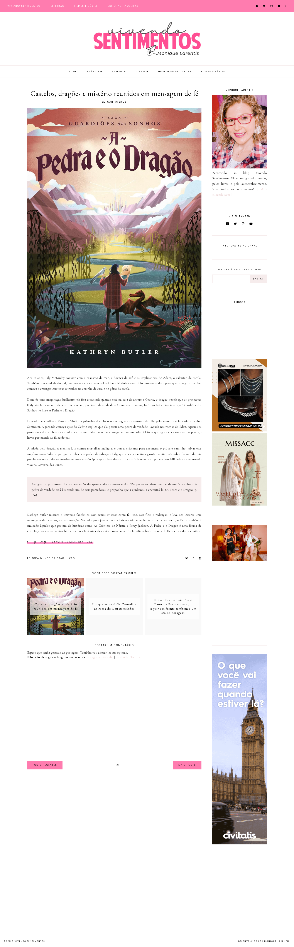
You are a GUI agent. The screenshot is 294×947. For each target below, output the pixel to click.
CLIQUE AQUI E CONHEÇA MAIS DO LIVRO (60, 542)
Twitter (135, 657)
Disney (140, 71)
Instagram (93, 657)
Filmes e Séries (86, 6)
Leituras (57, 6)
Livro (70, 558)
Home (73, 71)
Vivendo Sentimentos (24, 6)
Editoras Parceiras (123, 6)
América (93, 71)
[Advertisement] (239, 608)
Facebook (122, 657)
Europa (117, 71)
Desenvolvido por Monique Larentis (264, 941)
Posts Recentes (45, 765)
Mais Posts (187, 765)
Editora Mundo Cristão (45, 558)
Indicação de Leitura (174, 71)
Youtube (107, 657)
